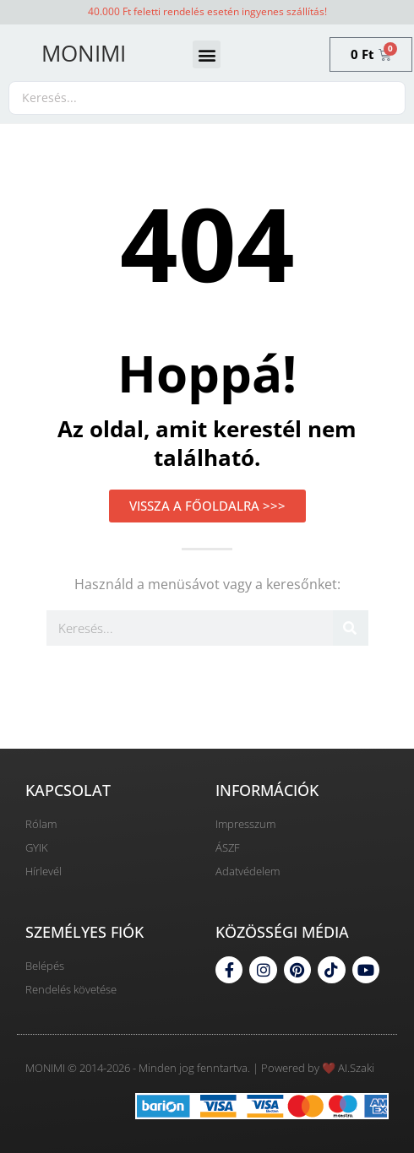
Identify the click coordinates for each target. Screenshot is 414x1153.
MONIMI (83, 53)
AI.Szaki (356, 1067)
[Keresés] (350, 628)
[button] (207, 54)
